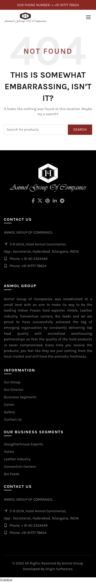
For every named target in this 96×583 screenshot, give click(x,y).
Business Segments (20, 397)
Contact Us (13, 419)
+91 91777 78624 (33, 533)
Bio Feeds (11, 474)
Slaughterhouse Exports (23, 444)
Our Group (12, 382)
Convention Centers (20, 466)
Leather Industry (17, 459)
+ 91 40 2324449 (34, 525)
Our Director (14, 389)
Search (80, 129)
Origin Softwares (58, 569)
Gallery (9, 412)
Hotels (9, 451)
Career (9, 404)
